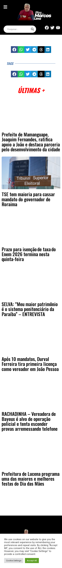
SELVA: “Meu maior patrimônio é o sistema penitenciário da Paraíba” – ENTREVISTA (30, 309)
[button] (14, 49)
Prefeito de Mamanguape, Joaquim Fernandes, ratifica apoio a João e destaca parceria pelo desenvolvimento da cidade (31, 142)
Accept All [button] (32, 560)
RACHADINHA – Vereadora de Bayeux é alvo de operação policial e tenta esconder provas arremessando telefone (30, 421)
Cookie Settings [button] (13, 560)
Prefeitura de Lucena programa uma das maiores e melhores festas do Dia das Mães (31, 478)
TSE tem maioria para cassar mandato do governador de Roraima (28, 199)
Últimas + (31, 90)
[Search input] (18, 29)
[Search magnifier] (32, 29)
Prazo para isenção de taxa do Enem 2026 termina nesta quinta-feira (29, 254)
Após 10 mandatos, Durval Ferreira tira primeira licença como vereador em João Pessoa (30, 363)
